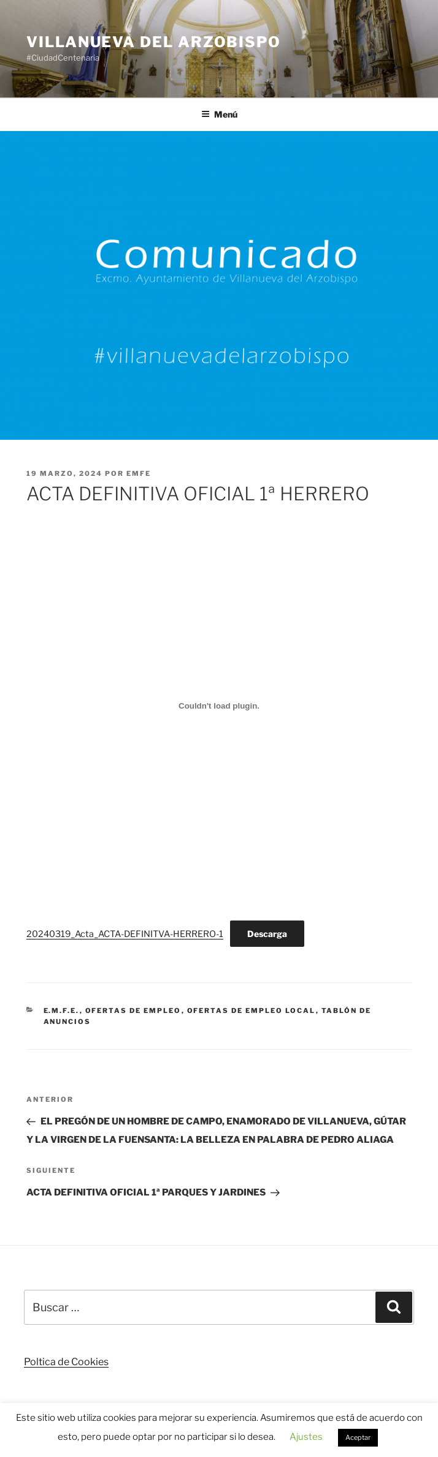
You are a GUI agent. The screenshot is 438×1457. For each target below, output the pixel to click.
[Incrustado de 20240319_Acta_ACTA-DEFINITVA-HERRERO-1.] (219, 706)
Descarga (267, 933)
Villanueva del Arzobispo (153, 42)
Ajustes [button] (306, 1436)
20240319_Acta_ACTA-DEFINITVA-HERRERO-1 (124, 933)
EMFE (138, 473)
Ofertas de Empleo (133, 1010)
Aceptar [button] (358, 1437)
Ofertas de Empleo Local (251, 1010)
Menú (219, 114)
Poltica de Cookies (66, 1362)
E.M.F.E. (62, 1010)
